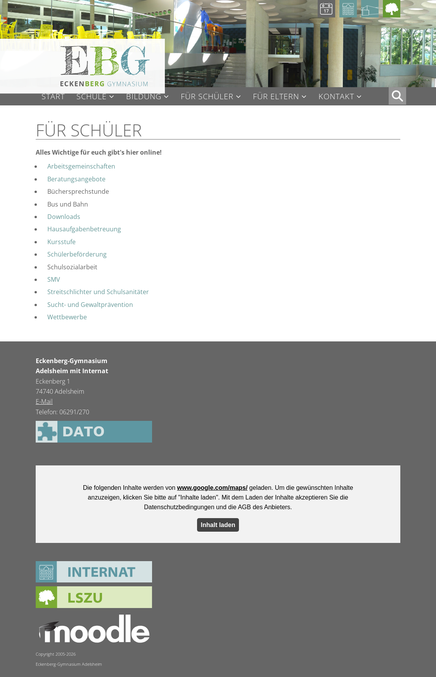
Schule (91, 97)
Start (53, 96)
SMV (53, 279)
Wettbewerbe (67, 317)
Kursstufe (61, 242)
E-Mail (44, 401)
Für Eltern (276, 97)
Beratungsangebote (76, 179)
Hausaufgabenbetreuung (84, 229)
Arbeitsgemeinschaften (81, 166)
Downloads (63, 216)
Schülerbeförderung (77, 254)
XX (397, 96)
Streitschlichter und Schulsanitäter (98, 292)
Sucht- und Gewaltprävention (90, 304)
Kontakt (336, 97)
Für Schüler (207, 97)
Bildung (143, 97)
